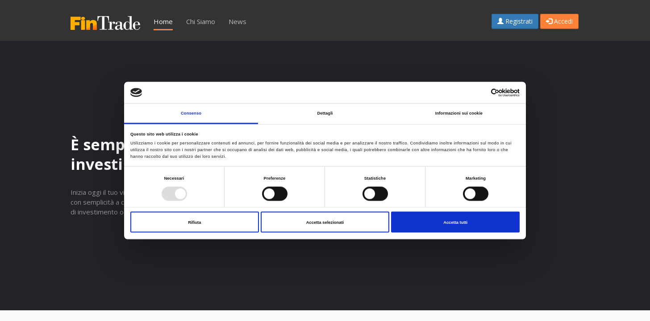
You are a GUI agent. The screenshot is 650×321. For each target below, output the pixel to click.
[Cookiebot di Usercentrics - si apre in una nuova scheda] (481, 92)
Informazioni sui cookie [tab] (459, 113)
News (237, 21)
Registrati (515, 21)
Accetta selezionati (325, 222)
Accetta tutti (455, 222)
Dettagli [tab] (325, 113)
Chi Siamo (200, 21)
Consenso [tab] (191, 113)
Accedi (559, 21)
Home (163, 21)
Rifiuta (194, 222)
